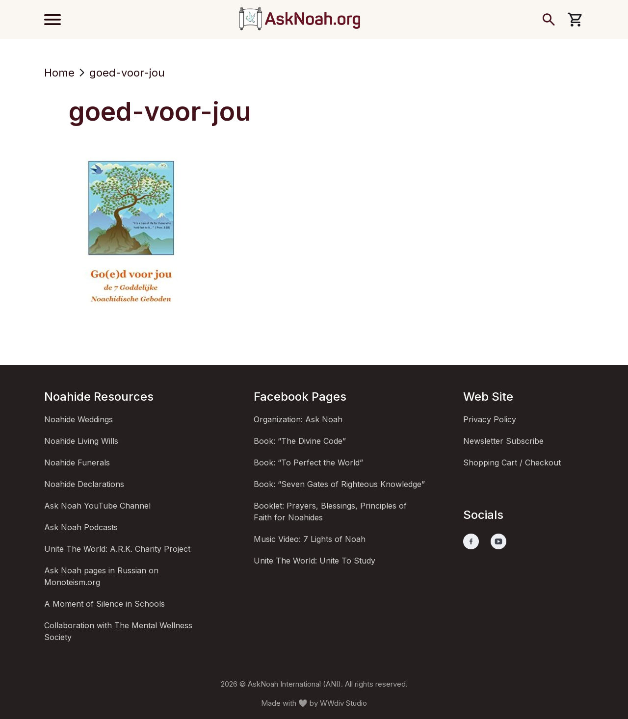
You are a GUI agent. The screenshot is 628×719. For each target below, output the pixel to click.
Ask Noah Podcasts (81, 527)
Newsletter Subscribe (503, 441)
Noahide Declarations (84, 484)
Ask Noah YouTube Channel (97, 506)
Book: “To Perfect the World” (308, 462)
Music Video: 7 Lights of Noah (310, 539)
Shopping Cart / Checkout (512, 462)
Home (59, 72)
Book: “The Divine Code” (300, 441)
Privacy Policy (489, 419)
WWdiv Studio (343, 703)
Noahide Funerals (77, 462)
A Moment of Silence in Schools (104, 604)
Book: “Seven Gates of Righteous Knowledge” (339, 484)
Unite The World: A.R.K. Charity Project (117, 549)
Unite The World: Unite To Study (314, 560)
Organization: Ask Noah (298, 419)
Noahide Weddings (78, 419)
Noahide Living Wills (81, 441)
